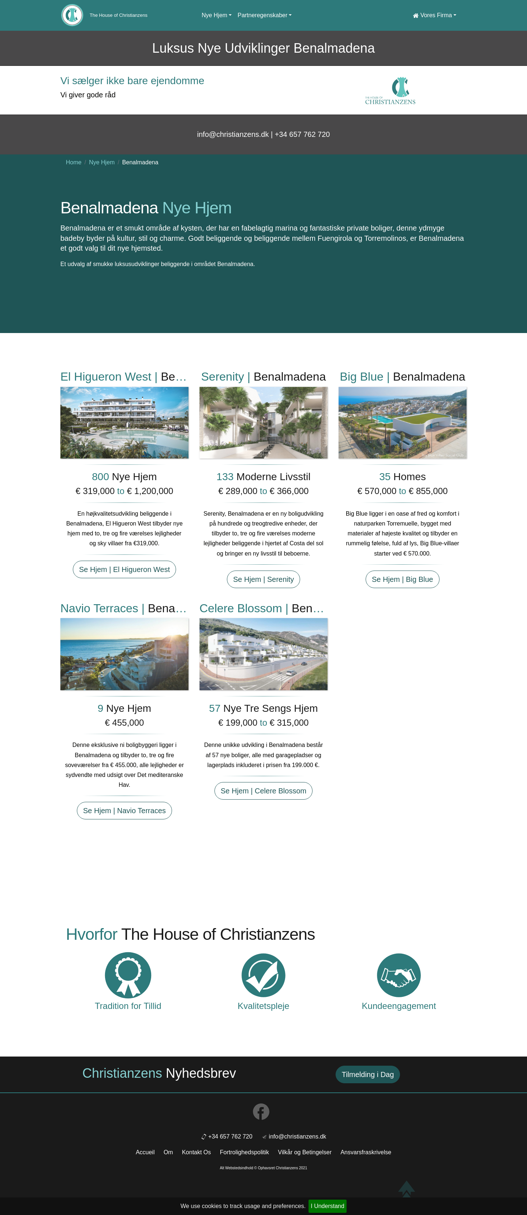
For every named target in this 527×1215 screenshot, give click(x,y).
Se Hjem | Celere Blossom (263, 791)
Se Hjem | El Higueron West (124, 569)
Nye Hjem (102, 162)
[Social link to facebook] (263, 1113)
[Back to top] (406, 1192)
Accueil (145, 1152)
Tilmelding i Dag (368, 1074)
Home (74, 162)
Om (168, 1152)
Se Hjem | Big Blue (402, 579)
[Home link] (72, 15)
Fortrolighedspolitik (244, 1152)
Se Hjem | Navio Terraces (124, 811)
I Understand (327, 1206)
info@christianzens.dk (297, 1136)
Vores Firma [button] (432, 15)
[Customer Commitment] (399, 975)
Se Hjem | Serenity (263, 579)
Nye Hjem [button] (214, 15)
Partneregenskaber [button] (262, 15)
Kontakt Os (196, 1152)
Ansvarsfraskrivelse (365, 1152)
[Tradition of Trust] (128, 975)
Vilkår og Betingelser (305, 1152)
